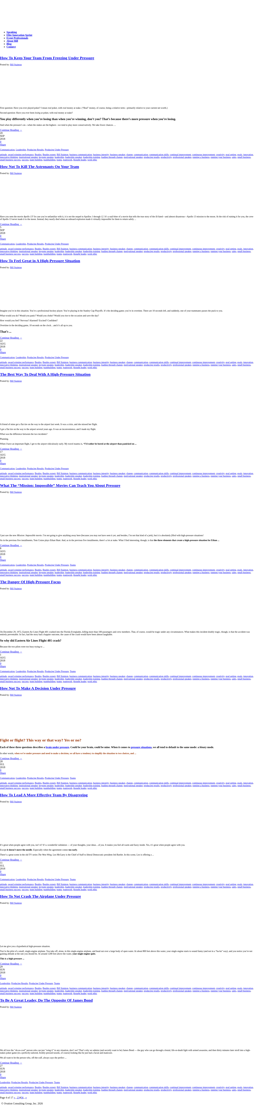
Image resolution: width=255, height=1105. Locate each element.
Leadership (21, 150)
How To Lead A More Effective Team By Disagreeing (44, 795)
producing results (152, 157)
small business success (10, 160)
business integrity (101, 154)
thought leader (79, 160)
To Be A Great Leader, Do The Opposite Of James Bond (46, 1000)
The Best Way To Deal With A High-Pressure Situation (45, 374)
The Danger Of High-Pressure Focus (30, 582)
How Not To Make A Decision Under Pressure (38, 688)
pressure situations (141, 747)
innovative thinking (9, 157)
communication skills (159, 154)
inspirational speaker (28, 157)
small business (244, 157)
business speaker (117, 154)
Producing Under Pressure (57, 150)
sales (234, 157)
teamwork (67, 160)
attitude (3, 154)
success (25, 160)
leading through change (111, 157)
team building (36, 160)
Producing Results (35, 150)
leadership (59, 157)
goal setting (231, 154)
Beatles (38, 154)
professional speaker (182, 157)
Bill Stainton (16, 64)
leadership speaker (73, 157)
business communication (80, 154)
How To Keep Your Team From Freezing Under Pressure (47, 58)
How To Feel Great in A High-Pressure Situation (40, 261)
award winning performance (21, 154)
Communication (7, 150)
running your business (221, 157)
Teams (73, 565)
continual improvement (180, 154)
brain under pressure (57, 747)
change (129, 154)
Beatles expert (49, 154)
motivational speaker (133, 157)
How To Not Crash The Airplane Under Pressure (40, 896)
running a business (201, 157)
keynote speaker (46, 157)
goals (239, 154)
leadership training (91, 157)
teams (59, 160)
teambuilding (49, 160)
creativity (220, 154)
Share (3, 144)
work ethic (92, 160)
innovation (248, 154)
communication (141, 154)
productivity (166, 157)
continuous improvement (203, 154)
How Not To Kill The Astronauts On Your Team (39, 166)
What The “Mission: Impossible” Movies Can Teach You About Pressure (60, 485)
